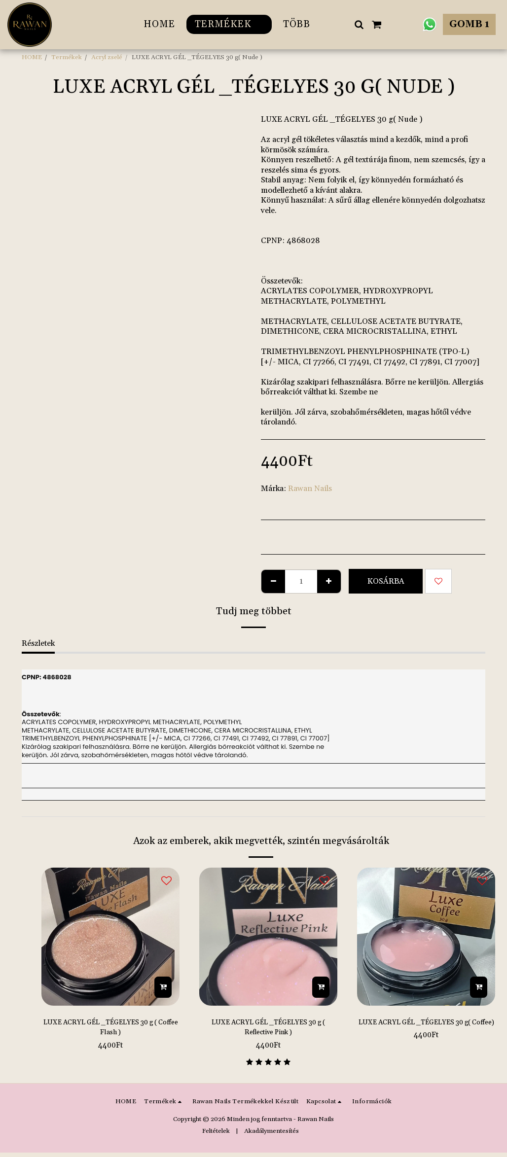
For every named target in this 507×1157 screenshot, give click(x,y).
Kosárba (385, 581)
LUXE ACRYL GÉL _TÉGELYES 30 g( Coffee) (426, 1029)
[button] (359, 24)
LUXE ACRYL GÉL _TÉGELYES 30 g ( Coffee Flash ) (110, 1029)
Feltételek (216, 1135)
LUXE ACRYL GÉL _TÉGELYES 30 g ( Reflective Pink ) (268, 1029)
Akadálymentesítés (271, 1135)
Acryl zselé (106, 57)
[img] (110, 937)
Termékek (66, 57)
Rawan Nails (310, 488)
